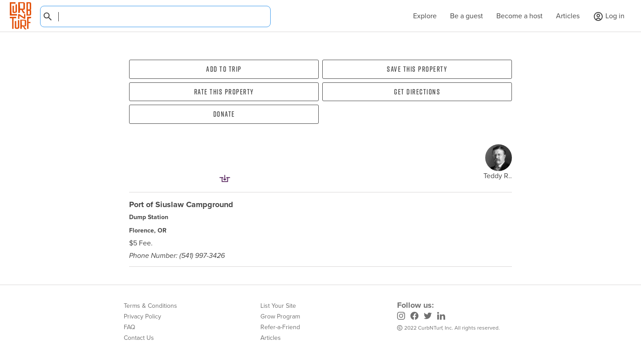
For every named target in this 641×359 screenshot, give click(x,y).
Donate (224, 114)
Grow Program (280, 316)
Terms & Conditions (150, 305)
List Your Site (278, 305)
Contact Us (139, 338)
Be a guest (466, 16)
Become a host (519, 16)
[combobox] (155, 16)
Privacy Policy (142, 316)
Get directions (417, 92)
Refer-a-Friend (280, 327)
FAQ (129, 327)
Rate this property (224, 92)
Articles (568, 16)
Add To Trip (224, 69)
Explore (420, 16)
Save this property (417, 69)
